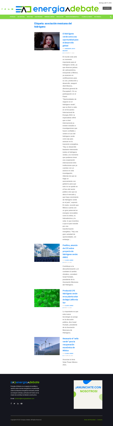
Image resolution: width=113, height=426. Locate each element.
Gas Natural (21, 16)
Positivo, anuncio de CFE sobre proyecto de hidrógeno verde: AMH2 (70, 251)
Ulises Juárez (69, 260)
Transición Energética (72, 16)
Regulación (60, 16)
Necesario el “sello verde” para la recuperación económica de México (71, 344)
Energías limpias (49, 16)
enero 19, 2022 (67, 307)
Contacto (99, 419)
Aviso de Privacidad (89, 419)
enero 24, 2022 (67, 262)
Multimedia (97, 16)
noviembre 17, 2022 (68, 53)
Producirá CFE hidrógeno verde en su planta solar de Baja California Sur (70, 296)
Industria (30, 16)
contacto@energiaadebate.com (24, 398)
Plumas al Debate (87, 16)
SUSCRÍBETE (107, 8)
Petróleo (12, 16)
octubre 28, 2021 (68, 355)
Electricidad (38, 16)
